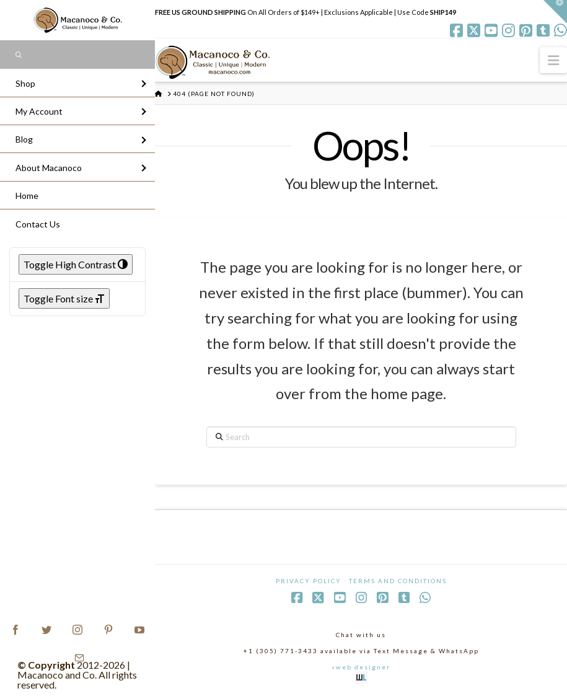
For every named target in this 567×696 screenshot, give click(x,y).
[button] (553, 60)
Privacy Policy (308, 580)
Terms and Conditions (398, 580)
